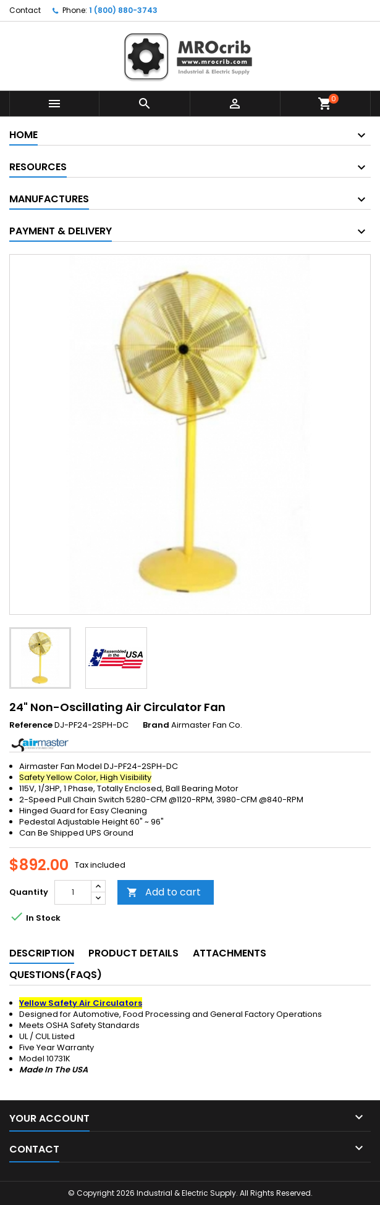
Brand (156, 725)
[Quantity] (72, 892)
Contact (25, 10)
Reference (31, 725)
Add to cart (164, 892)
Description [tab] (41, 953)
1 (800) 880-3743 (123, 10)
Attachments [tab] (229, 953)
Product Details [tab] (133, 953)
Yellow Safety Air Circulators (80, 1003)
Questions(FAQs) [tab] (55, 975)
